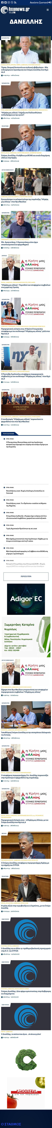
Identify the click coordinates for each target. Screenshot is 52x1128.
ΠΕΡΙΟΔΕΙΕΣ (31, 282)
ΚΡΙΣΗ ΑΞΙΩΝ (24, 903)
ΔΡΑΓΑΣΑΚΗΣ (5, 239)
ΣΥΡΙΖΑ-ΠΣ (34, 860)
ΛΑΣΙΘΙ (8, 815)
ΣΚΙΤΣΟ (3, 1031)
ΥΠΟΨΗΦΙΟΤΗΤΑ (26, 860)
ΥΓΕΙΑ (2, 110)
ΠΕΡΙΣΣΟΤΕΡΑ (26, 576)
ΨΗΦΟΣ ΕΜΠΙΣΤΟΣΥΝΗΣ (22, 988)
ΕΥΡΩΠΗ (13, 64)
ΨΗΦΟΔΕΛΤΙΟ (36, 416)
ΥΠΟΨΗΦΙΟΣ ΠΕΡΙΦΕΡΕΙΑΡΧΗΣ (22, 772)
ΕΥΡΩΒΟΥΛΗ (9, 903)
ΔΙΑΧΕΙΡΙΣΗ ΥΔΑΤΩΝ (35, 153)
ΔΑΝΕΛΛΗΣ (24, 64)
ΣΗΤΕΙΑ (4, 255)
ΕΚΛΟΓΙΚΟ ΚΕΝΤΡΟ (13, 196)
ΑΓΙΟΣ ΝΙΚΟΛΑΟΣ (8, 170)
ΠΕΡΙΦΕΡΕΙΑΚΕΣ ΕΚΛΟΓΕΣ (20, 282)
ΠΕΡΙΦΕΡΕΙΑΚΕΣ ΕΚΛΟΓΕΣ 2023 (26, 815)
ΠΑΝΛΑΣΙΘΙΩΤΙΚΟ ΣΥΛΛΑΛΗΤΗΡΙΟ (38, 110)
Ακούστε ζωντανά (40, 2)
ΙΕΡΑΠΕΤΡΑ (5, 38)
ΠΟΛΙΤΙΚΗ (5, 126)
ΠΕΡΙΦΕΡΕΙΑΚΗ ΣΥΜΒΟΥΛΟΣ (37, 326)
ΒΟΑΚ (7, 153)
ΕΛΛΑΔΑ (3, 64)
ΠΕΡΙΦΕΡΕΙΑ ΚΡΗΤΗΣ (7, 860)
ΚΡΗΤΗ (8, 64)
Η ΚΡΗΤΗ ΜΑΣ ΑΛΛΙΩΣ (23, 153)
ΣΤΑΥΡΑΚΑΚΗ (11, 326)
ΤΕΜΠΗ (18, 64)
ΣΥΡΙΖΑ (3, 903)
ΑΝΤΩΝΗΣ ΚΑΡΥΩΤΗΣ (21, 730)
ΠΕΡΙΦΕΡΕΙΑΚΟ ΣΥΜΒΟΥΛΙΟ (20, 110)
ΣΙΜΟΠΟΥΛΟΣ (12, 371)
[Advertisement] (27, 464)
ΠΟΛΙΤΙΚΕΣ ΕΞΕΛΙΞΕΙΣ (34, 64)
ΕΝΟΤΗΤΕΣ (5, 919)
